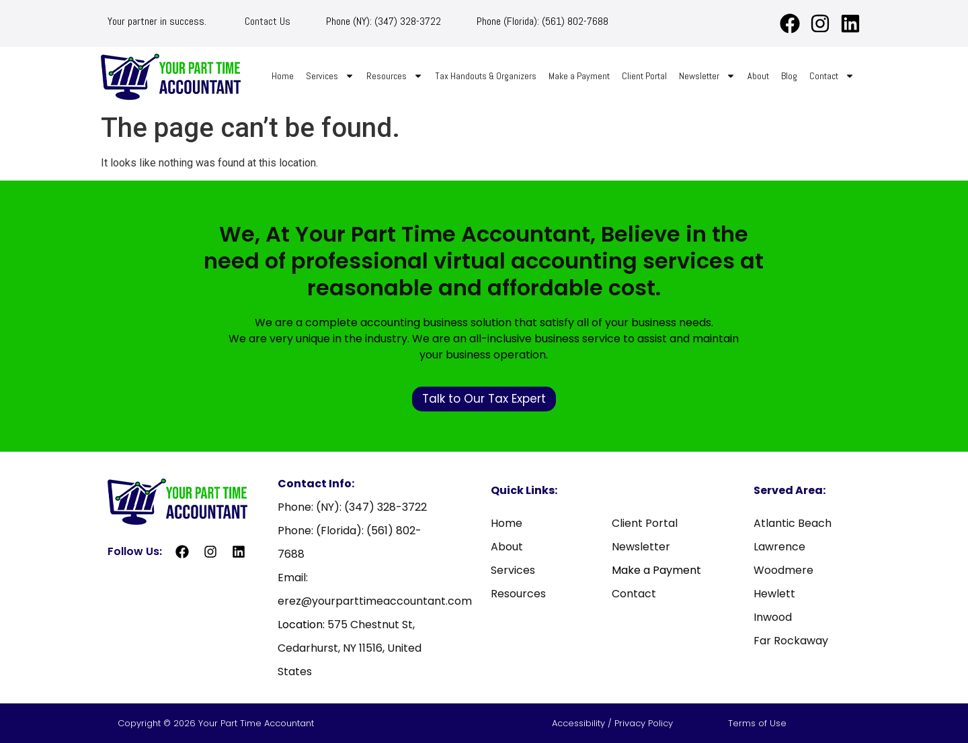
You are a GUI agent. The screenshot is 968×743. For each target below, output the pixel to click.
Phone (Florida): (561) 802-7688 (542, 21)
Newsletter (707, 75)
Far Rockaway (791, 640)
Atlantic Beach (793, 523)
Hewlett (774, 593)
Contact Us (267, 21)
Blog (789, 76)
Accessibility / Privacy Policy (614, 723)
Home (283, 76)
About (758, 76)
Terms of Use (757, 723)
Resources (394, 75)
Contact (831, 75)
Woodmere (783, 570)
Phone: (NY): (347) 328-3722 (352, 507)
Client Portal (644, 76)
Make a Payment (579, 76)
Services (330, 75)
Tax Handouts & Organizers (485, 76)
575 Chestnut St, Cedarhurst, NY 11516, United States (349, 648)
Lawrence (779, 546)
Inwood (773, 617)
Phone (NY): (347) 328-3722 (383, 21)
